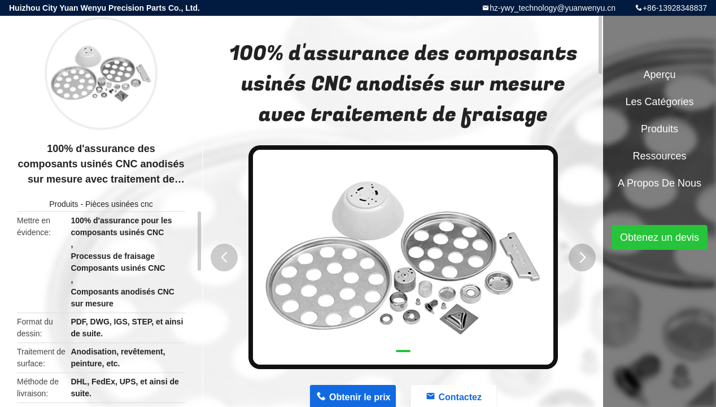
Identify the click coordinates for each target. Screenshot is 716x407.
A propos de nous (659, 183)
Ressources (659, 156)
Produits (63, 204)
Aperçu (659, 74)
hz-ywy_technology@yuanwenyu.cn (552, 7)
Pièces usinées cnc (119, 204)
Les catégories (659, 101)
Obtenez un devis (659, 237)
